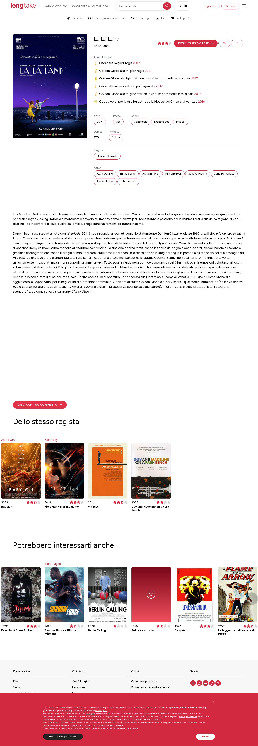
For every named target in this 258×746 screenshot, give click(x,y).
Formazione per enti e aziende (150, 687)
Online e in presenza (144, 681)
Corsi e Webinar (55, 6)
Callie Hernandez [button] (224, 173)
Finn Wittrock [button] (173, 173)
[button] (196, 43)
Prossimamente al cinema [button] (106, 18)
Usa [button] (118, 121)
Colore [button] (116, 137)
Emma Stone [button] (128, 173)
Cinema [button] (74, 18)
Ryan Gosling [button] (105, 173)
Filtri (183, 6)
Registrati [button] (210, 6)
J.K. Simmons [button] (150, 173)
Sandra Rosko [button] (105, 181)
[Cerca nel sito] (144, 6)
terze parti (90, 713)
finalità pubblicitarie (188, 716)
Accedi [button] (230, 6)
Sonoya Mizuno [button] (197, 173)
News (17, 687)
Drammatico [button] (161, 121)
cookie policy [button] (101, 710)
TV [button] (160, 18)
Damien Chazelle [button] (107, 156)
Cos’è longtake (81, 681)
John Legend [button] (128, 181)
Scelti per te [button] (181, 18)
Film (15, 681)
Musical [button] (180, 121)
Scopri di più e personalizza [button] (63, 736)
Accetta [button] (205, 736)
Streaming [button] (140, 18)
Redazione (78, 687)
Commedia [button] (140, 121)
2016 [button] (100, 121)
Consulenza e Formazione (89, 6)
